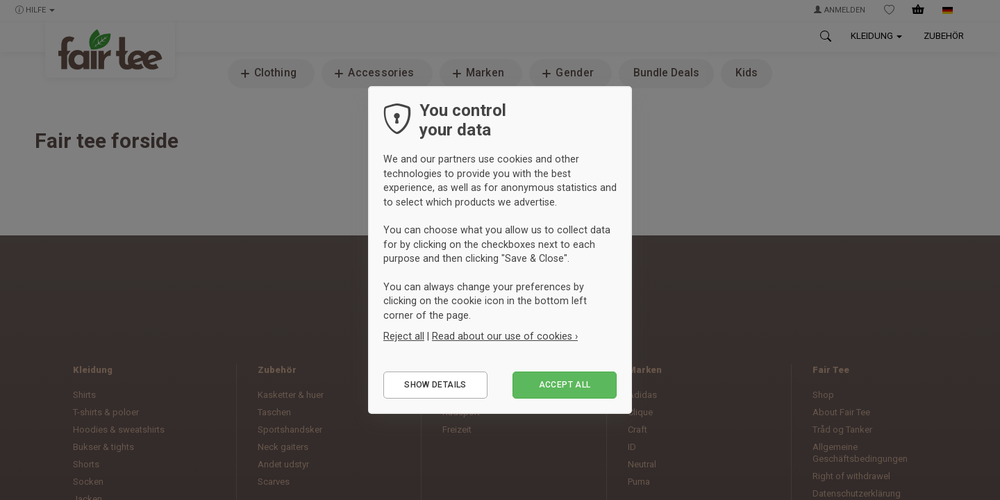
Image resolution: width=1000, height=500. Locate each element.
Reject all (403, 336)
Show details (435, 385)
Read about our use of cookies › (505, 336)
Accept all (565, 385)
